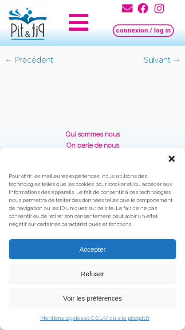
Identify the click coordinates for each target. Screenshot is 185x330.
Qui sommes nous (92, 134)
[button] (171, 158)
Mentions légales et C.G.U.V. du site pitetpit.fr (95, 318)
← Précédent (28, 59)
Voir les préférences (92, 298)
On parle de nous (92, 145)
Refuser (92, 274)
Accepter (92, 249)
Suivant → (162, 59)
